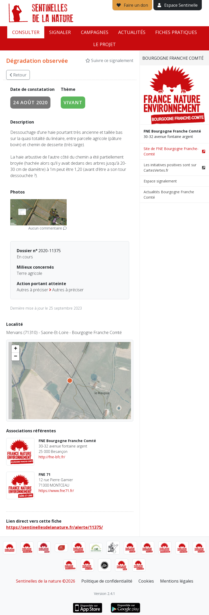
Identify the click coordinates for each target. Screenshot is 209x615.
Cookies (146, 581)
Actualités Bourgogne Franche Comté (169, 194)
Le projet (104, 44)
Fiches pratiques (176, 32)
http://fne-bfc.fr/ (52, 456)
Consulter (25, 32)
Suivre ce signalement (109, 60)
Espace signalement (160, 181)
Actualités (131, 32)
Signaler (60, 32)
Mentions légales (176, 581)
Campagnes (94, 32)
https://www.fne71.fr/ (56, 490)
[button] (15, 349)
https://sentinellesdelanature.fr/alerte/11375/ (54, 527)
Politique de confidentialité (106, 581)
